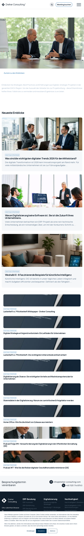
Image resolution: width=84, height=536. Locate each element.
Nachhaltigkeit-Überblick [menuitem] (73, 502)
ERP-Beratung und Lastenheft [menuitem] (30, 509)
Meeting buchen (64, 4)
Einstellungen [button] (31, 531)
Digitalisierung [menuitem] (50, 499)
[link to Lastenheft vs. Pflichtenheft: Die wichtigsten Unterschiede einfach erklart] (42, 347)
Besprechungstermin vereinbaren (14, 483)
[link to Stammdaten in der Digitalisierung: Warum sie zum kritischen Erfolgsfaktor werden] (42, 392)
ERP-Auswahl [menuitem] (28, 502)
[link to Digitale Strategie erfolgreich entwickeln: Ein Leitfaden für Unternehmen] (42, 325)
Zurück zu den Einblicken (13, 73)
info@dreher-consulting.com (67, 482)
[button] (52, 4)
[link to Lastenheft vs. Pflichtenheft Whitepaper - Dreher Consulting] (42, 303)
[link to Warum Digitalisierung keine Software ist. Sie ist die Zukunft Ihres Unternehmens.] (42, 202)
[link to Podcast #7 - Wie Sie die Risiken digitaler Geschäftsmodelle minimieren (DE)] (42, 460)
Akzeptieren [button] (41, 531)
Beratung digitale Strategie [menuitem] (50, 503)
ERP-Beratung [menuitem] (29, 499)
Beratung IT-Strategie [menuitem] (52, 507)
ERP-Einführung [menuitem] (28, 505)
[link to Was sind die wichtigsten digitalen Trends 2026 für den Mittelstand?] (42, 144)
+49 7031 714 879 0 (74, 485)
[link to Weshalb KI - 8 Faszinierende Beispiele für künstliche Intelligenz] (42, 261)
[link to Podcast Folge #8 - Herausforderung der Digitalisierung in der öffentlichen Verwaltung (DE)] (42, 437)
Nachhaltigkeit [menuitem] (71, 499)
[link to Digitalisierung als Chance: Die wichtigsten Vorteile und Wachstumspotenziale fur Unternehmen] (42, 369)
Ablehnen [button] (52, 531)
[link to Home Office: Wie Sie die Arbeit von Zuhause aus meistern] (42, 414)
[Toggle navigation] (78, 4)
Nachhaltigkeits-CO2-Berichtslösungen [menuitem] (73, 506)
